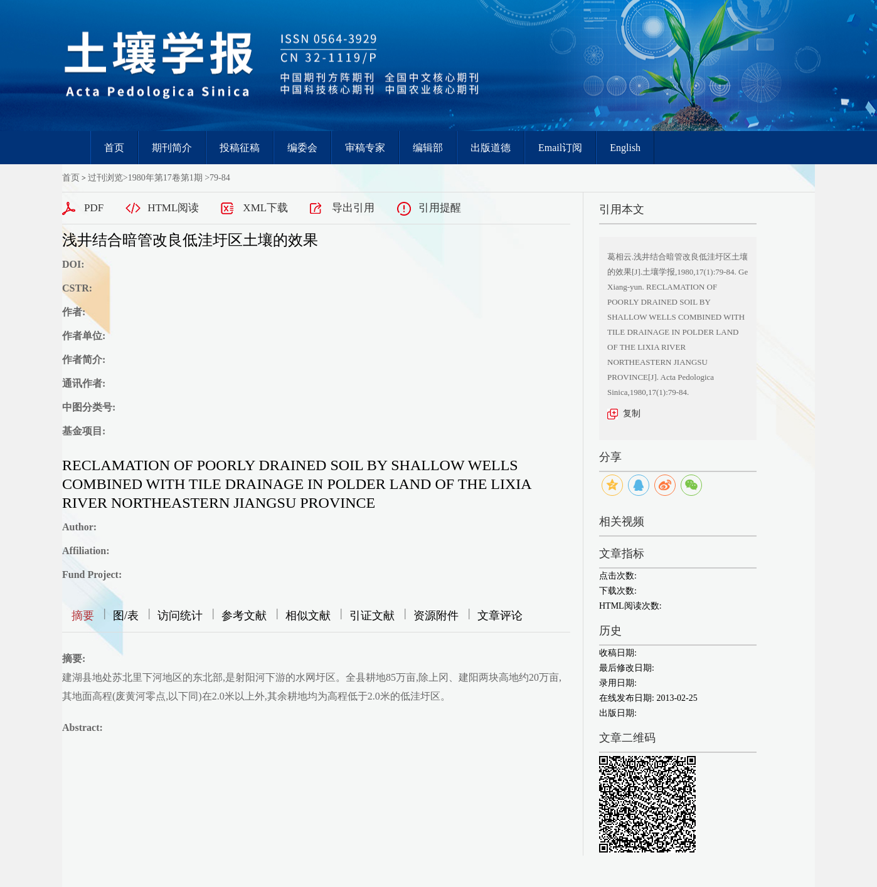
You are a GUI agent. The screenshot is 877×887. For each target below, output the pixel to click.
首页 (114, 147)
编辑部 (428, 147)
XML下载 (265, 208)
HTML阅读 (173, 208)
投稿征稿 (240, 147)
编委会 (302, 147)
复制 (631, 413)
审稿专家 (365, 147)
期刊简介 (172, 147)
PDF (94, 208)
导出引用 (353, 208)
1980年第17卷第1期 (165, 177)
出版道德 (490, 147)
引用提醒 (439, 208)
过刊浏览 (105, 177)
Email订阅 (560, 147)
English (625, 147)
